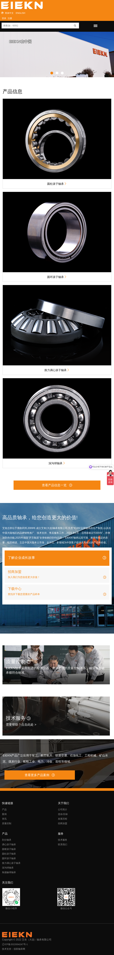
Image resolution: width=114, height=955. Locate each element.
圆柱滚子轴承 (57, 183)
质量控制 (18, 661)
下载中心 (14, 589)
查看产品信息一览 (57, 485)
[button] (51, 73)
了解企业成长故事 (21, 558)
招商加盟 (14, 572)
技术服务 (18, 718)
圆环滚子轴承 (57, 277)
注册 (10, 18)
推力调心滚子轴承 (57, 370)
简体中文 (9, 13)
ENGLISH (20, 13)
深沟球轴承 (57, 463)
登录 (4, 18)
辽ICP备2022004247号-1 (15, 944)
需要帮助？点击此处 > (21, 724)
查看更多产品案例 (40, 775)
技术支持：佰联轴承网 (13, 949)
